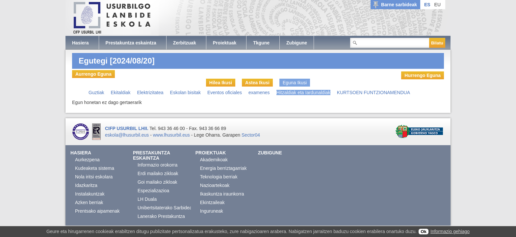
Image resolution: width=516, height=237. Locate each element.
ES (427, 4)
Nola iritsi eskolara (94, 176)
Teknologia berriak (219, 176)
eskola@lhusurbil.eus (127, 135)
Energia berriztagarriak (223, 168)
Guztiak (96, 92)
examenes (259, 92)
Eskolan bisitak (185, 92)
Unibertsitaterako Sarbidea (165, 207)
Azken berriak (89, 202)
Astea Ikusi (257, 82)
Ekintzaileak (212, 202)
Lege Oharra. (207, 135)
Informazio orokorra (157, 165)
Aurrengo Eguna (93, 74)
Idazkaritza (86, 185)
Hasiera (80, 152)
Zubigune (270, 152)
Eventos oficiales (224, 92)
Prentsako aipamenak (97, 211)
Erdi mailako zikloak (158, 173)
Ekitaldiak (120, 92)
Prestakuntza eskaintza (151, 155)
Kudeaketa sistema (94, 168)
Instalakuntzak (90, 194)
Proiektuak (210, 152)
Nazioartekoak (215, 185)
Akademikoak (214, 159)
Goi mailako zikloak (157, 182)
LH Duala (147, 199)
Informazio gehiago (450, 231)
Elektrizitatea (150, 92)
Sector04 (251, 135)
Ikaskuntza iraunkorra (222, 194)
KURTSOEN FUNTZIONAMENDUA (373, 92)
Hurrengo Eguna (422, 75)
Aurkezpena (87, 159)
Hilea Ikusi (220, 82)
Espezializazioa (153, 190)
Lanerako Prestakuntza (161, 216)
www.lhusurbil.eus (171, 135)
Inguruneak (211, 211)
